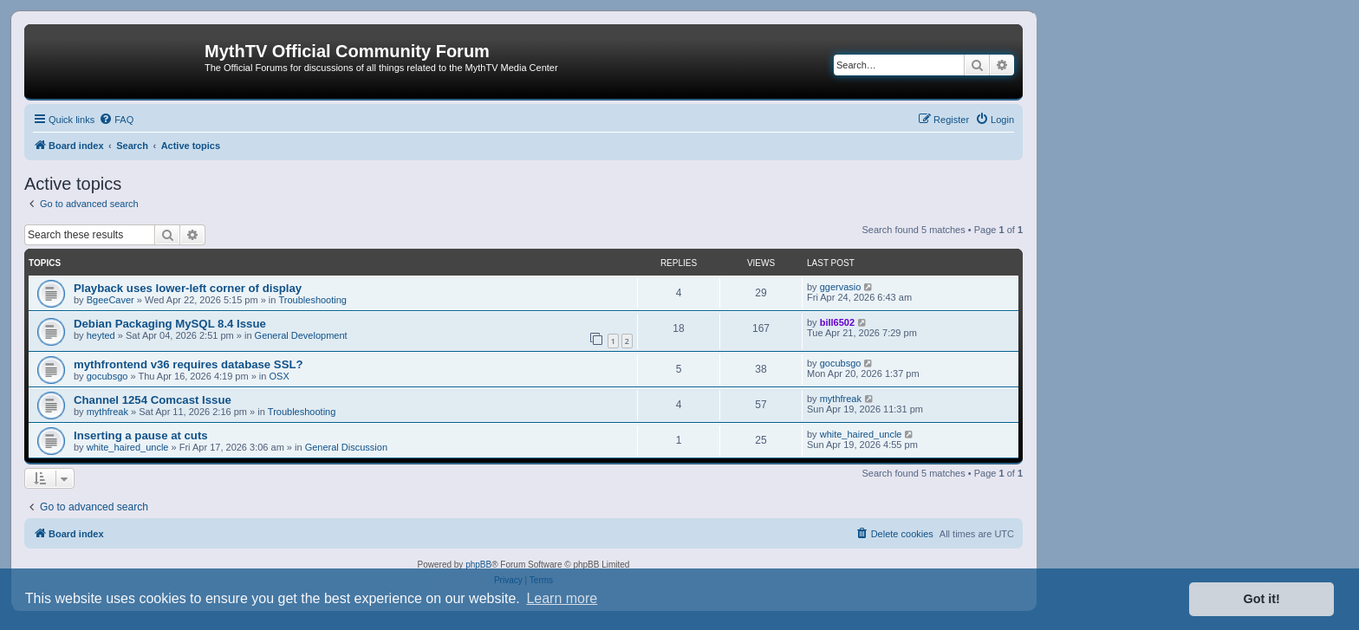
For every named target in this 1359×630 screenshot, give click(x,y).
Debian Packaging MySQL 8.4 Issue (170, 323)
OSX (279, 376)
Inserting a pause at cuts (141, 435)
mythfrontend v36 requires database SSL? (188, 364)
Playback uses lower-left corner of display (188, 288)
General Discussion (346, 447)
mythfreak (107, 411)
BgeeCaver (110, 300)
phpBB (478, 564)
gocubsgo (107, 376)
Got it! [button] (1262, 599)
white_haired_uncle (128, 447)
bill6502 (837, 322)
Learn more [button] (561, 598)
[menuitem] (116, 119)
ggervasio (841, 287)
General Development (301, 335)
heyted (101, 335)
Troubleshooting (313, 300)
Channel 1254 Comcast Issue (152, 399)
